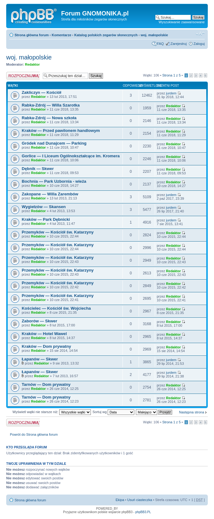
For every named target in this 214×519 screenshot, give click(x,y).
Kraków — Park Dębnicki (46, 219)
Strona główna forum (32, 35)
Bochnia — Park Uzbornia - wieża (54, 181)
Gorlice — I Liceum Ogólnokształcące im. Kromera (71, 156)
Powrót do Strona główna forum (34, 434)
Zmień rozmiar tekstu (200, 34)
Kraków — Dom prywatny (46, 346)
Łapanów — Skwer (40, 359)
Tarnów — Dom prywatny (46, 384)
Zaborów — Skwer (39, 321)
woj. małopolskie (154, 35)
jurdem (171, 93)
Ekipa (120, 500)
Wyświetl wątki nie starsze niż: (51, 412)
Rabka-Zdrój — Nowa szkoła (49, 118)
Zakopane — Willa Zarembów (50, 194)
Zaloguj (199, 44)
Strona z (171, 75)
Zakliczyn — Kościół (41, 92)
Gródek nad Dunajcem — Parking (54, 143)
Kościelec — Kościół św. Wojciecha (56, 308)
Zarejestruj (179, 44)
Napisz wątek (23, 76)
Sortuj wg (113, 412)
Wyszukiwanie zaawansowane (182, 22)
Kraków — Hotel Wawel (44, 333)
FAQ (160, 44)
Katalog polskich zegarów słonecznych (106, 35)
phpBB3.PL (143, 512)
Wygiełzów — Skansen (44, 206)
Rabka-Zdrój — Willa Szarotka (51, 105)
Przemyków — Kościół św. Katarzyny (58, 232)
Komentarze (61, 35)
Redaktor (32, 64)
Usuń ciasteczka (139, 500)
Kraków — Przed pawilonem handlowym (61, 130)
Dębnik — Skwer (38, 168)
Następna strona (191, 412)
